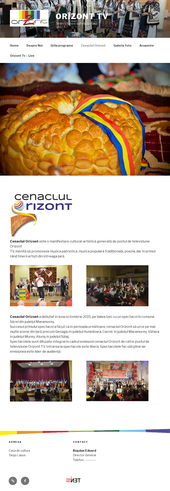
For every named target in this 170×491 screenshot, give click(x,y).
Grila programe (62, 45)
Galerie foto (122, 45)
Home (14, 45)
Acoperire (146, 45)
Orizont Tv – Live (22, 55)
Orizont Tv (82, 16)
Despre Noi (35, 45)
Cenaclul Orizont (93, 45)
